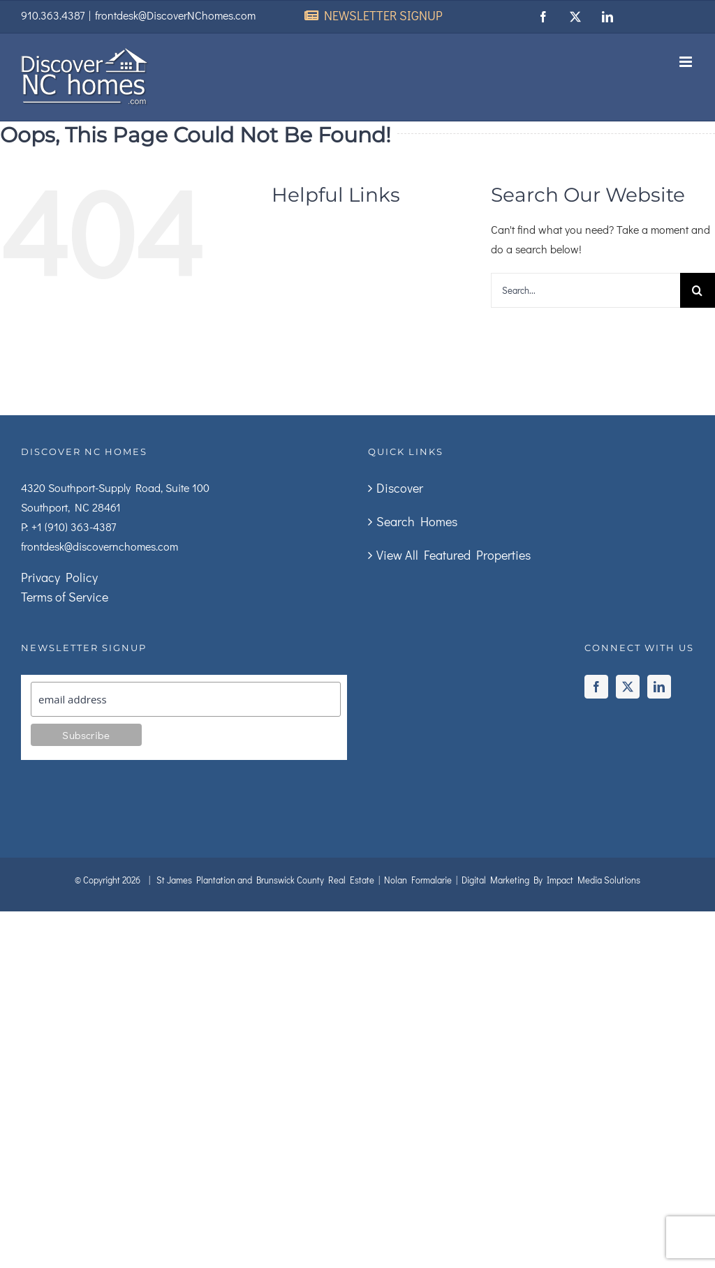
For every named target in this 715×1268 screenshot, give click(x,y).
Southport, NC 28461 (71, 507)
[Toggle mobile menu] (686, 61)
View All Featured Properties (453, 554)
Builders (381, 317)
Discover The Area (344, 233)
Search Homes (416, 521)
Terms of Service (64, 596)
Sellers (314, 290)
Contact (307, 345)
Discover (399, 487)
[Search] (697, 290)
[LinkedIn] (659, 687)
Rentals (307, 317)
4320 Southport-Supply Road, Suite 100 (115, 487)
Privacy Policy (59, 577)
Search (304, 261)
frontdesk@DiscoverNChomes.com (175, 15)
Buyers (398, 290)
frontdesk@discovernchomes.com (99, 546)
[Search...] (585, 290)
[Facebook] (596, 687)
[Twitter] (628, 687)
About (374, 262)
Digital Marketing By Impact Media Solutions (551, 880)
